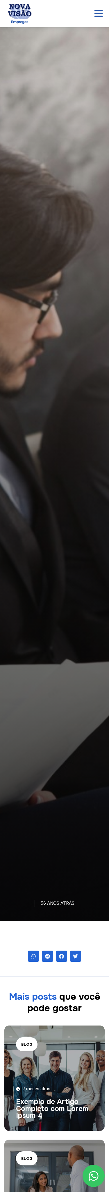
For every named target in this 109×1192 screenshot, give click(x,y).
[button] (33, 956)
